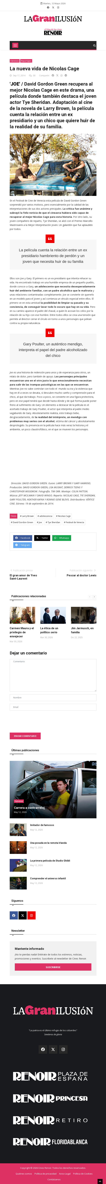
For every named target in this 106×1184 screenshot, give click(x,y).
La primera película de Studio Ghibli (50, 860)
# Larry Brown (27, 516)
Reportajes (26, 60)
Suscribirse (53, 967)
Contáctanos (54, 1179)
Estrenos (15, 60)
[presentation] (35, 719)
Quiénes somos (24, 1173)
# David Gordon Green (22, 522)
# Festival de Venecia (74, 522)
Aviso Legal (65, 1173)
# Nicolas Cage (63, 516)
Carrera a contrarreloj (29, 807)
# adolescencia (45, 516)
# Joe (39, 522)
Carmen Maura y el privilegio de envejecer (22, 632)
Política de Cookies (83, 1173)
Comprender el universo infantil (48, 878)
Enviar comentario (25, 736)
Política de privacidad (45, 1173)
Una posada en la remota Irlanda (48, 843)
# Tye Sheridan (53, 522)
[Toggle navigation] (15, 45)
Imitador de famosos (42, 825)
